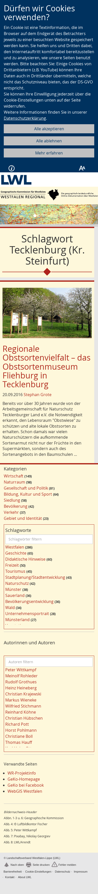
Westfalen (14, 547)
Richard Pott (17, 724)
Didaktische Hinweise (25, 559)
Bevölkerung (15, 506)
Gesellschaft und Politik (26, 488)
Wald (10, 607)
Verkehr (11, 512)
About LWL (25, 877)
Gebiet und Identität (23, 518)
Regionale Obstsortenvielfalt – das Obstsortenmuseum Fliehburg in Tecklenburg (46, 366)
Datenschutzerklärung (25, 118)
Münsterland (17, 619)
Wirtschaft (13, 476)
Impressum (80, 871)
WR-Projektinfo (22, 773)
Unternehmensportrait (27, 613)
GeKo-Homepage (24, 779)
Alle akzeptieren (49, 129)
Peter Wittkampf (20, 670)
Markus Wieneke (20, 700)
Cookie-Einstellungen (38, 871)
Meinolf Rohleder (21, 676)
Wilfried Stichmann (23, 706)
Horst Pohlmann (21, 730)
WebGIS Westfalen (25, 791)
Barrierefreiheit (13, 871)
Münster (13, 589)
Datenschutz (62, 871)
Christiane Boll (19, 736)
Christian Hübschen (24, 718)
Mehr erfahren (49, 153)
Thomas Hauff (18, 742)
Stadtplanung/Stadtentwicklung (35, 577)
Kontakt (9, 877)
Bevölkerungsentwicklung (29, 601)
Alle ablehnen (49, 141)
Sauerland (15, 595)
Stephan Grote (38, 394)
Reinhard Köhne (20, 712)
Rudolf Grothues (21, 682)
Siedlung (12, 500)
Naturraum (14, 482)
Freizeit (12, 565)
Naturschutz (17, 583)
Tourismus (15, 571)
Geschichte (15, 553)
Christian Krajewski (23, 694)
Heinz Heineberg (21, 688)
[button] (7, 214)
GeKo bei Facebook (26, 785)
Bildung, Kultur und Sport (28, 494)
